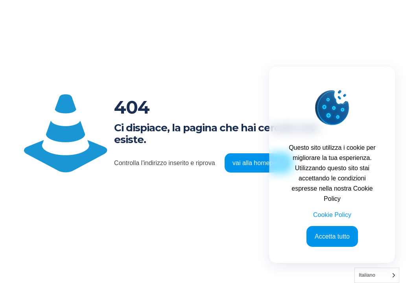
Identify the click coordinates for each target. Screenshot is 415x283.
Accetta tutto (332, 236)
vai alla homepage (258, 163)
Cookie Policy (332, 214)
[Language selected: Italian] (376, 275)
